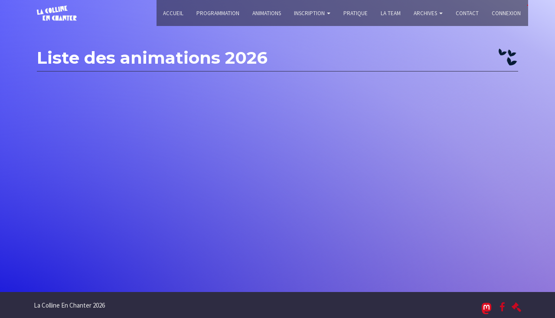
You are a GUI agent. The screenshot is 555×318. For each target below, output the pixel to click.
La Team (391, 13)
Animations (266, 13)
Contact (467, 13)
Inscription (312, 13)
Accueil (173, 13)
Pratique (355, 13)
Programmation (217, 13)
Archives (428, 13)
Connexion (506, 13)
